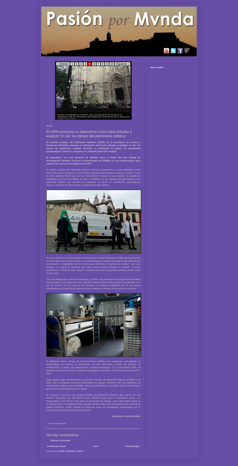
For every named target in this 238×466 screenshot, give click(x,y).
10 (112, 64)
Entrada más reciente (56, 446)
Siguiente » (122, 64)
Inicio (96, 446)
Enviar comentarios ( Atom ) (71, 451)
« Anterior (63, 64)
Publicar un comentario (60, 440)
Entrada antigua (133, 446)
